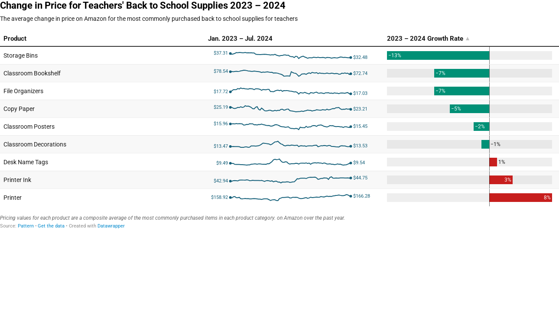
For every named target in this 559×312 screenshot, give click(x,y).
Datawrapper (111, 226)
